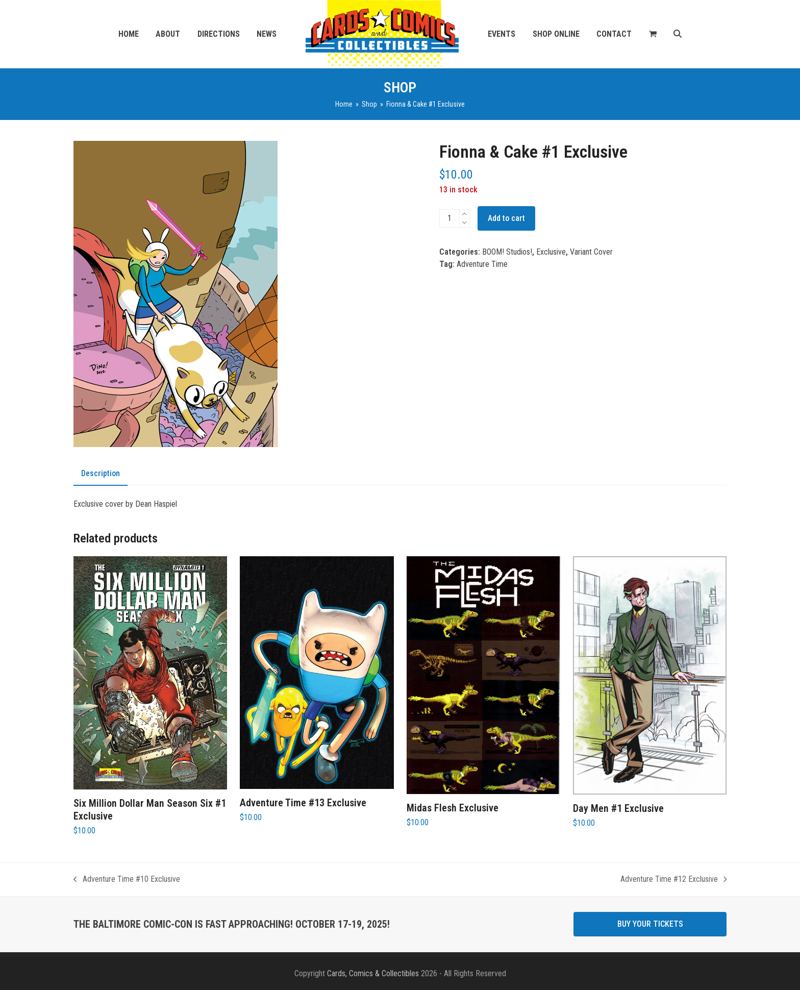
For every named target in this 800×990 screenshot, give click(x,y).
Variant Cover (591, 252)
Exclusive (551, 252)
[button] (652, 34)
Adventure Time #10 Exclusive (126, 879)
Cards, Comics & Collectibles (373, 973)
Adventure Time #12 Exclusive (673, 879)
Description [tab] (100, 473)
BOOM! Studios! (507, 252)
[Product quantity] (449, 218)
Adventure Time (482, 264)
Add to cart (506, 218)
